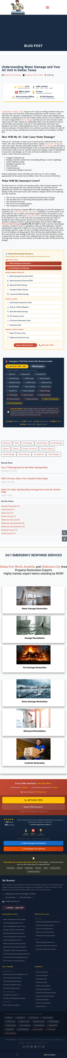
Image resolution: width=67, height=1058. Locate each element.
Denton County (43, 378)
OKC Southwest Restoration (12, 978)
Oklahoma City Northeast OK (12, 523)
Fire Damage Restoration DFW (13, 923)
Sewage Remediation (35, 638)
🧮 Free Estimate (49, 1055)
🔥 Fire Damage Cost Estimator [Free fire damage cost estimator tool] (33, 849)
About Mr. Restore (42, 972)
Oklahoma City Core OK (10, 520)
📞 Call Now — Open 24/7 (14, 908)
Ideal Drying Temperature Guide (19, 303)
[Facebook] (23, 1046)
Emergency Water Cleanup (17, 290)
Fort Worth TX (39, 374)
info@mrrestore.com (12, 901)
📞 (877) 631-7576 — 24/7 (16, 366)
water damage (48, 146)
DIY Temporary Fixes (15, 316)
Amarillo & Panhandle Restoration (14, 998)
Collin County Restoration (44, 929)
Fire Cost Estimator (14, 403)
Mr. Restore (12, 1040)
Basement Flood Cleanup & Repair (14, 947)
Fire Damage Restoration (34, 667)
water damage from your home (25, 212)
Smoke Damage (9, 454)
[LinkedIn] (35, 1046)
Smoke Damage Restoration (12, 940)
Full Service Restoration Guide (19, 321)
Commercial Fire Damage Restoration (15, 957)
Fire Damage (12, 395)
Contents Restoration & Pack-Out (14, 937)
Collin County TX (7, 510)
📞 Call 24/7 (21, 1055)
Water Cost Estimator (50, 399)
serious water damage (52, 144)
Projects (16, 449)
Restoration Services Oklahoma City (15, 974)
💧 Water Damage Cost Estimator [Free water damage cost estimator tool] (33, 843)
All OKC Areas (44, 386)
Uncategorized (39, 454)
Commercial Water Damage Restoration (16, 954)
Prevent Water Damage (11, 224)
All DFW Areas (29, 382)
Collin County (28, 378)
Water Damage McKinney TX (45, 942)
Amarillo (29, 566)
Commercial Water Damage (18, 294)
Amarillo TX (12, 391)
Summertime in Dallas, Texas (12, 112)
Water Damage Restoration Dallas (20, 276)
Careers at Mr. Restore (43, 1003)
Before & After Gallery (43, 986)
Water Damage (44, 391)
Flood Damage (56, 443)
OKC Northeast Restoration (12, 981)
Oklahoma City (45, 382)
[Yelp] (39, 1046)
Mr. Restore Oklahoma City (12, 985)
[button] (47, 7)
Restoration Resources (43, 989)
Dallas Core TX (7, 513)
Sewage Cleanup (43, 395)
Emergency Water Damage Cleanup (15, 950)
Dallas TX (11, 374)
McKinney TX (24, 374)
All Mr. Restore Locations (11, 1005)
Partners (6, 449)
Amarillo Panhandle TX (10, 506)
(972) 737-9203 (25, 898)
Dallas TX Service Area (16, 333)
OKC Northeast (13, 386)
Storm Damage (27, 395)
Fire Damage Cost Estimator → (19, 268)
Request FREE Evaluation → (25, 345)
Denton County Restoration (45, 932)
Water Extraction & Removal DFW (20, 281)
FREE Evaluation (38, 366)
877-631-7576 (10, 898)
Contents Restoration (35, 763)
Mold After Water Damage (17, 312)
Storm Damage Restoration (35, 701)
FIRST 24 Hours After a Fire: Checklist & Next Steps (24, 478)
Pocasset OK (52, 1025)
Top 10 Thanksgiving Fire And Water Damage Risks (24, 467)
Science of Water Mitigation (18, 307)
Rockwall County (13, 382)
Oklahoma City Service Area (18, 338)
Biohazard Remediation (35, 731)
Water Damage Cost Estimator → (20, 263)
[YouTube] (31, 1046)
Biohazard (6, 443)
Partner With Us (41, 1006)
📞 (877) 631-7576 (46, 345)
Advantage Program (42, 1000)
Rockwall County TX (9, 530)
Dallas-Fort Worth (11, 566)
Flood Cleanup (41, 443)
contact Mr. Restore (33, 216)
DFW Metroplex (52, 1021)
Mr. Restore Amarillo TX (11, 995)
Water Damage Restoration (34, 608)
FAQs (17, 443)
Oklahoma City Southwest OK (13, 527)
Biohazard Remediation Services (14, 933)
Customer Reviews (42, 975)
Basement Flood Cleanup (17, 285)
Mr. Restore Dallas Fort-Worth (46, 949)
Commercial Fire (13, 399)
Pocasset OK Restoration (11, 988)
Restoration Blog (41, 982)
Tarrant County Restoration (45, 925)
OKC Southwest (29, 386)
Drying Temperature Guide (44, 996)
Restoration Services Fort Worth (46, 946)
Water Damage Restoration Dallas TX (48, 922)
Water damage (27, 120)
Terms (46, 1043)
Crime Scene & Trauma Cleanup (14, 961)
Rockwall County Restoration (45, 936)
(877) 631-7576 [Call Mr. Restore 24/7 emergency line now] (33, 800)
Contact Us (29, 1043)
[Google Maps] (43, 1046)
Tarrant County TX (8, 533)
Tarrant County (13, 378)
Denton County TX (8, 516)
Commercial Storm (31, 399)
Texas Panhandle (27, 391)
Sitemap (21, 1043)
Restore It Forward (30, 449)
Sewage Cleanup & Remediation (14, 930)
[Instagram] (27, 1046)
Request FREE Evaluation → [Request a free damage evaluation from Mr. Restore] (33, 807)
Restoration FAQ (14, 325)
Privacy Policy (38, 1043)
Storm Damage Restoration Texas (14, 926)
